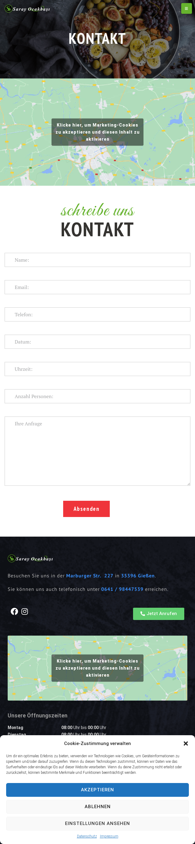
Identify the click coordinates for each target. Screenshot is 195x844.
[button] (186, 743)
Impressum (109, 836)
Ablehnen (98, 806)
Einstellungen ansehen (97, 823)
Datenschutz (87, 836)
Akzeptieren (97, 790)
